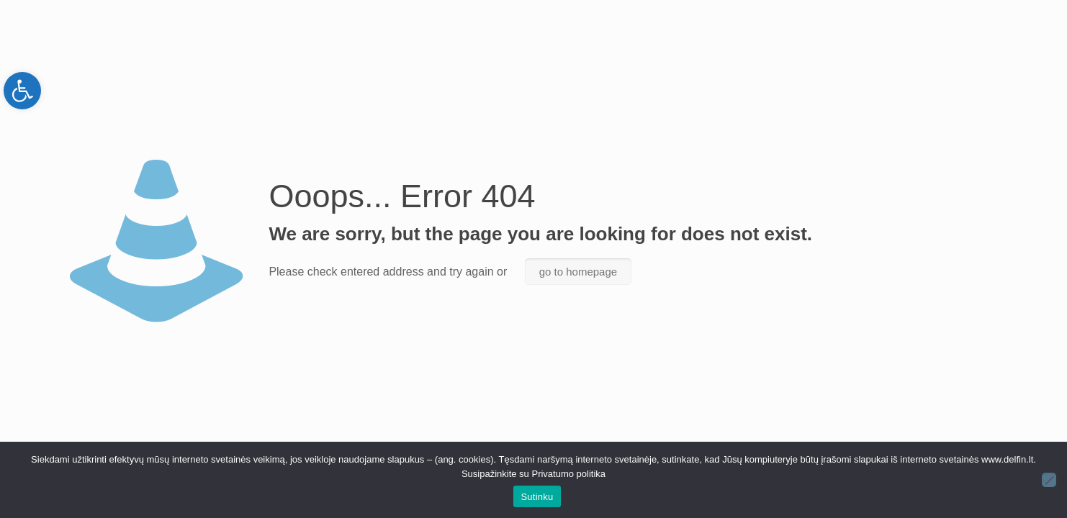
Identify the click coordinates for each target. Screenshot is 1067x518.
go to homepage (578, 271)
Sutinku (537, 496)
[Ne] (1049, 480)
